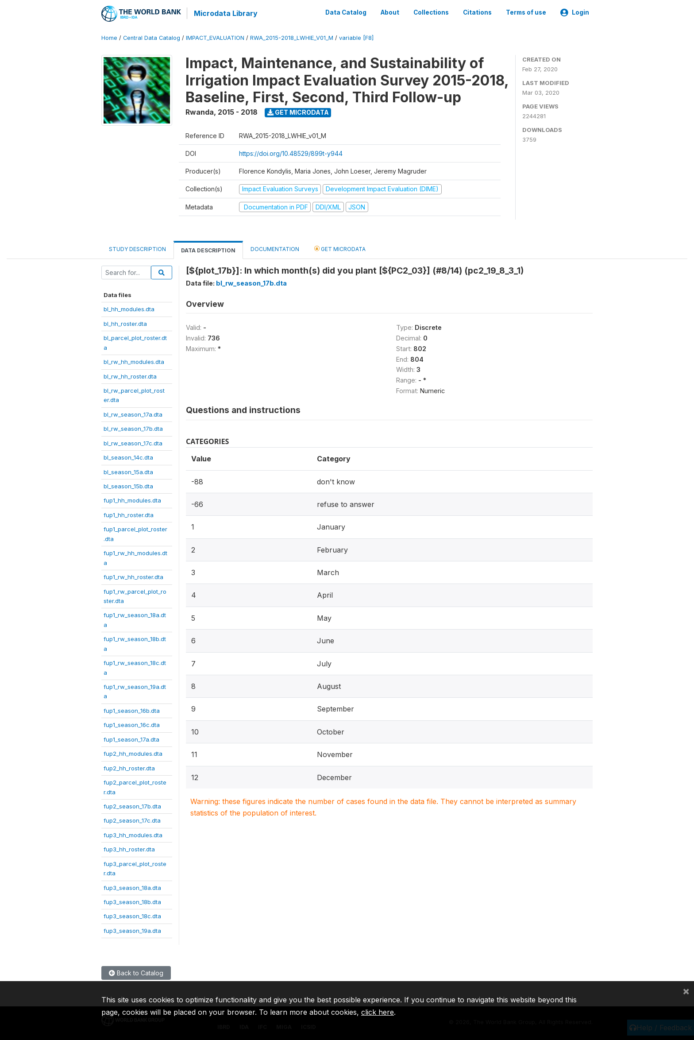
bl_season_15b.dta (128, 485)
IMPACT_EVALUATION (215, 37)
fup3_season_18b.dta (132, 901)
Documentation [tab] (275, 248)
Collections (431, 12)
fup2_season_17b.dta (132, 805)
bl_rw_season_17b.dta (133, 428)
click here (377, 1012)
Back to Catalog (136, 972)
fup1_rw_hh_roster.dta (133, 576)
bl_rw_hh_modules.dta (134, 361)
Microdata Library (225, 13)
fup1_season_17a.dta (131, 738)
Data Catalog (345, 12)
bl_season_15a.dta (128, 471)
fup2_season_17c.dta (132, 819)
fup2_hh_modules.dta (133, 753)
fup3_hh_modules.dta (133, 834)
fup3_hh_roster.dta (129, 848)
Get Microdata (298, 112)
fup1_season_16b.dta (132, 710)
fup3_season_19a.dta (132, 930)
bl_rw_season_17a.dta (133, 413)
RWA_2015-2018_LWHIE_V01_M (291, 37)
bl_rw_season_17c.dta (133, 442)
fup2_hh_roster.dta (129, 767)
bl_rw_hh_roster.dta (130, 375)
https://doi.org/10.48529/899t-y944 (291, 153)
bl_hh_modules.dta (129, 308)
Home (109, 37)
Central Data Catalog (151, 37)
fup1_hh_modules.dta (132, 499)
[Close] (686, 991)
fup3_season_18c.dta (132, 915)
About (390, 12)
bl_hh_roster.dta (125, 322)
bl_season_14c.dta (128, 456)
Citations (477, 12)
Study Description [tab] (137, 248)
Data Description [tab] (208, 250)
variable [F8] (356, 37)
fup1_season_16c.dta (132, 724)
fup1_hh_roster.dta (129, 514)
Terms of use (526, 12)
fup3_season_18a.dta (132, 886)
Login (574, 12)
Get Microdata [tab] (340, 248)
